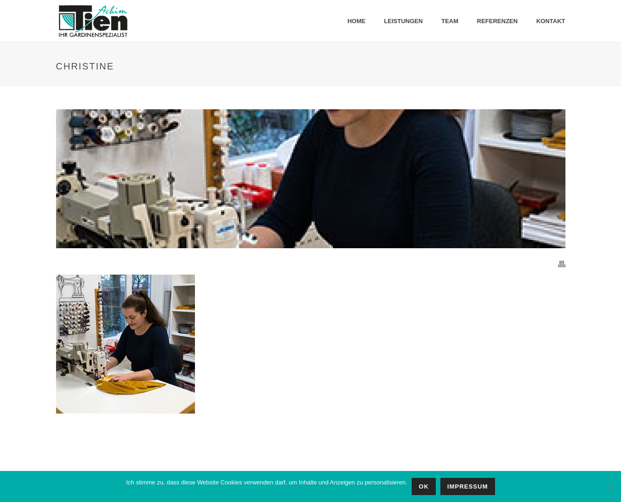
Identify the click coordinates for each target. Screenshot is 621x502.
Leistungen (403, 21)
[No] (609, 486)
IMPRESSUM (467, 486)
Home (356, 21)
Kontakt (550, 21)
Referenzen (497, 21)
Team (449, 21)
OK (424, 486)
